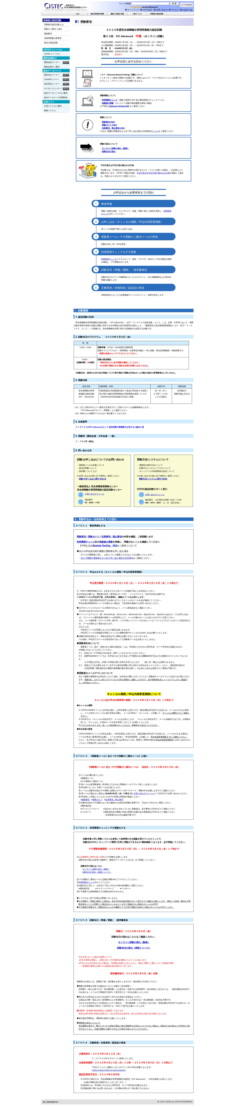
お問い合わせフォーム (94, 494)
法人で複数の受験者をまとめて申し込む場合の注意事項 (107, 558)
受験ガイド (93, 536)
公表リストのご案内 (53, 106)
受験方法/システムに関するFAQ (153, 478)
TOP (77, 14)
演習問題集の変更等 (53, 38)
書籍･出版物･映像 (117, 14)
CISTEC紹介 (148, 9)
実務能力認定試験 (156, 14)
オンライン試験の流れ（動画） (96, 869)
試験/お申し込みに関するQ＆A (92, 478)
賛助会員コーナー (52, 62)
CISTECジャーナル (52, 53)
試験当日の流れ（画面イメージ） (97, 872)
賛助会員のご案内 (52, 66)
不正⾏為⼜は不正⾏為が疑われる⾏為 (153, 173)
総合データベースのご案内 (55, 93)
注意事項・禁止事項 (111, 536)
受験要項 (48, 33)
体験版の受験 (106, 541)
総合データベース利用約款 (55, 97)
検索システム (50, 110)
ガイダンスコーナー (53, 88)
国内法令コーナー (52, 74)
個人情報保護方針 (50, 1102)
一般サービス (137, 14)
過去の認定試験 (51, 42)
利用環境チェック (109, 259)
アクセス (175, 9)
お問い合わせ (162, 9)
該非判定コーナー (52, 83)
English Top (187, 9)
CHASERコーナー (51, 79)
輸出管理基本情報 (97, 14)
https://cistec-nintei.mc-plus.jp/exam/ (109, 1070)
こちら (156, 131)
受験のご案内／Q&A (53, 29)
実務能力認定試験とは (54, 24)
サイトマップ (133, 9)
